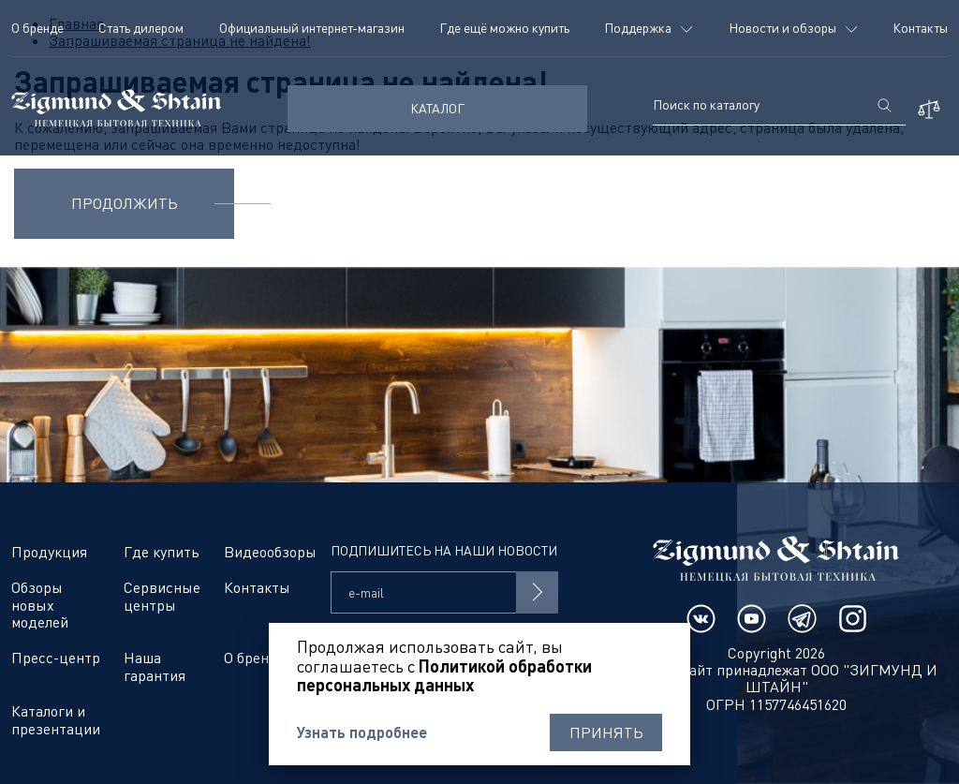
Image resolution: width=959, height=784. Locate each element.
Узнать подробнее (362, 732)
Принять (606, 732)
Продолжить (124, 203)
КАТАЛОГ (437, 108)
